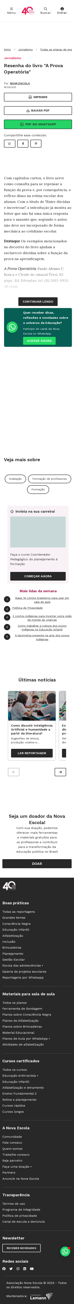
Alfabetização (12, 936)
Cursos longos (13, 1111)
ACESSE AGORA (39, 341)
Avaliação (15, 478)
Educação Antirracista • (20, 1075)
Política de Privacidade (23, 609)
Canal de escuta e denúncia (23, 1221)
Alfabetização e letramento (23, 1087)
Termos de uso (13, 1203)
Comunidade (12, 1137)
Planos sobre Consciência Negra (26, 1014)
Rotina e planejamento (19, 1099)
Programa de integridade (21, 1209)
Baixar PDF (38, 110)
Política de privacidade (19, 1216)
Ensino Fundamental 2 (19, 1093)
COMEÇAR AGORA (38, 576)
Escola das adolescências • (22, 965)
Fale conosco (12, 1142)
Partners (8, 1172)
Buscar (45, 11)
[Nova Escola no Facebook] (4, 1268)
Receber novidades (21, 1248)
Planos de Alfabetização (20, 1020)
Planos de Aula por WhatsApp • (26, 1038)
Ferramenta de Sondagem (22, 1008)
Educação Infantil (15, 929)
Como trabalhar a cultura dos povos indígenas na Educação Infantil (35, 627)
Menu (11, 11)
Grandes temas (13, 917)
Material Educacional (18, 1032)
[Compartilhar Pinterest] (35, 144)
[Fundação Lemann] (41, 1296)
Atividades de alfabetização (23, 1044)
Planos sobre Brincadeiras (22, 1026)
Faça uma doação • (17, 1166)
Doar (37, 864)
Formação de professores (49, 478)
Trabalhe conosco (15, 1154)
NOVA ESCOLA (20, 83)
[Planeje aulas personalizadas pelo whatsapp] (65, 1251)
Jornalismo (25, 49)
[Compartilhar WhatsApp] (9, 144)
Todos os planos (14, 1003)
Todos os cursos (14, 1070)
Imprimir (38, 97)
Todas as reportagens (18, 912)
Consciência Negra (16, 924)
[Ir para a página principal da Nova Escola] (28, 10)
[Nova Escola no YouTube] (32, 1268)
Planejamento (12, 953)
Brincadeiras (11, 947)
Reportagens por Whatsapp (23, 977)
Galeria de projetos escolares (24, 971)
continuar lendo (38, 301)
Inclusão (8, 941)
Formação (38, 489)
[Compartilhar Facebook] (22, 144)
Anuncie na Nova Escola (20, 1178)
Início (7, 49)
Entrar (62, 11)
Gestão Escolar (13, 959)
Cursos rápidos (13, 1105)
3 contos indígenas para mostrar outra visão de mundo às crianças (38, 618)
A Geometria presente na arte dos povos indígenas (36, 637)
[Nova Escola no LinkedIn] (24, 1268)
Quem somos (12, 1149)
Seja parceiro (12, 1160)
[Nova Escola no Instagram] (18, 1268)
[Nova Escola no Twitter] (11, 1268)
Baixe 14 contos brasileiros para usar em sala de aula (36, 599)
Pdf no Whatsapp (38, 124)
